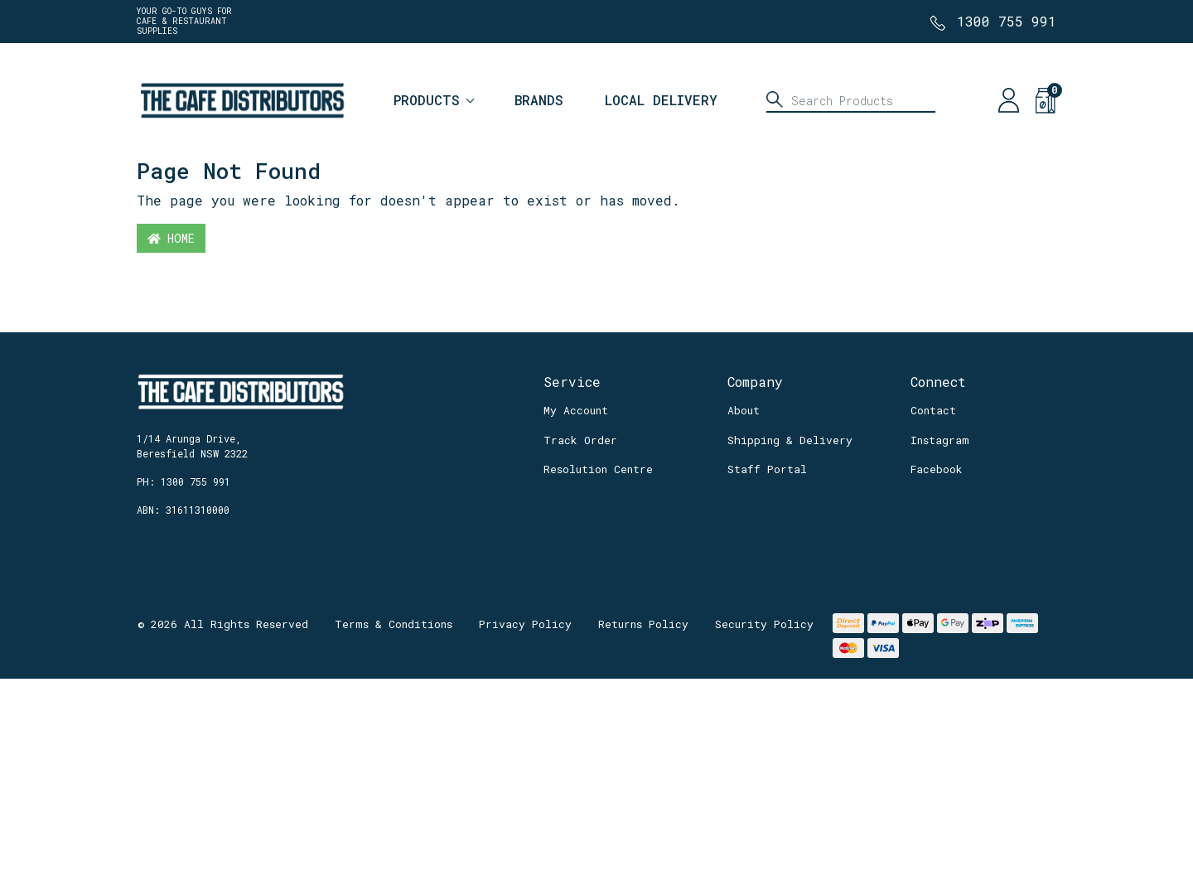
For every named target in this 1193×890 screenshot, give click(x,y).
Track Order (580, 440)
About (743, 410)
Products (427, 100)
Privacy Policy (525, 624)
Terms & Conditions (393, 624)
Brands (538, 100)
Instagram (939, 440)
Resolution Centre (598, 469)
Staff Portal (767, 469)
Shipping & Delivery (789, 440)
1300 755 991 (1006, 21)
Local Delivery (661, 100)
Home (171, 238)
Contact (933, 410)
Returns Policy (643, 624)
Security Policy (764, 624)
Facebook (936, 469)
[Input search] (850, 100)
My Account (575, 410)
